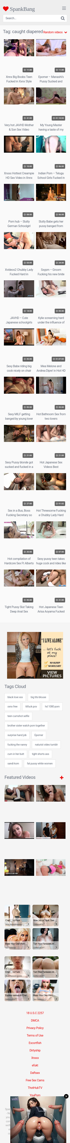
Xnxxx (35, 1058)
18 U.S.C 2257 (35, 1013)
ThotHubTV (35, 1088)
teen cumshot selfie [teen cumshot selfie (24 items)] (18, 716)
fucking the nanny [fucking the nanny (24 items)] (17, 744)
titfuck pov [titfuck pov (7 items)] (31, 706)
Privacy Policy (35, 1028)
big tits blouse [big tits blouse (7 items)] (38, 697)
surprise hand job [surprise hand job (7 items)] (17, 735)
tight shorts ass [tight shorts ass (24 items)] (40, 754)
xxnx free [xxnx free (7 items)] (12, 706)
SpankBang (19, 9)
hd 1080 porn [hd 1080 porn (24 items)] (52, 706)
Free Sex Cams (35, 1080)
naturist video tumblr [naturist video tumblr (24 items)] (46, 744)
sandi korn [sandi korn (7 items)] (13, 763)
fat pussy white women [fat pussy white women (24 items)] (39, 763)
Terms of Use (35, 1035)
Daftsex (35, 1073)
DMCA (35, 1020)
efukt (35, 1065)
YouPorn (35, 1095)
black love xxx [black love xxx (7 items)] (15, 697)
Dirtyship (34, 1050)
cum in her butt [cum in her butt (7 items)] (15, 754)
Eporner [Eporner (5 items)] (39, 735)
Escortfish (35, 1043)
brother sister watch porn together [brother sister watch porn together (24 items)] (26, 725)
